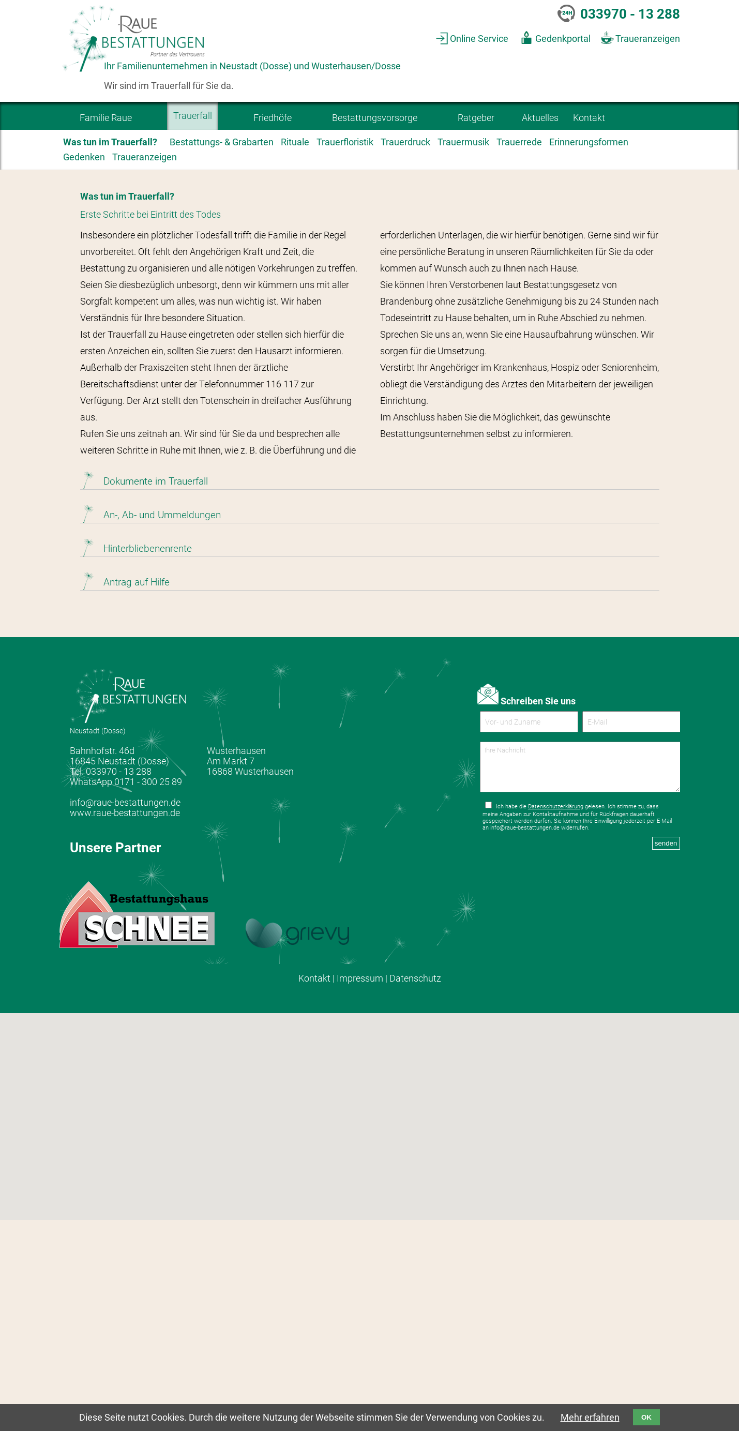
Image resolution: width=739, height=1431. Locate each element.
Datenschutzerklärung (555, 1025)
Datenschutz (415, 1189)
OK (646, 1417)
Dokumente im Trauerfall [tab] (155, 692)
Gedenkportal (563, 39)
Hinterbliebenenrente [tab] (147, 759)
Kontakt (314, 1189)
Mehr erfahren (590, 1417)
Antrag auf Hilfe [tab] (136, 793)
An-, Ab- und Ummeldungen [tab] (162, 726)
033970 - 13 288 (630, 14)
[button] (357, 1362)
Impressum (360, 1189)
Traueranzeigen (647, 39)
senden (666, 1062)
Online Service (479, 39)
